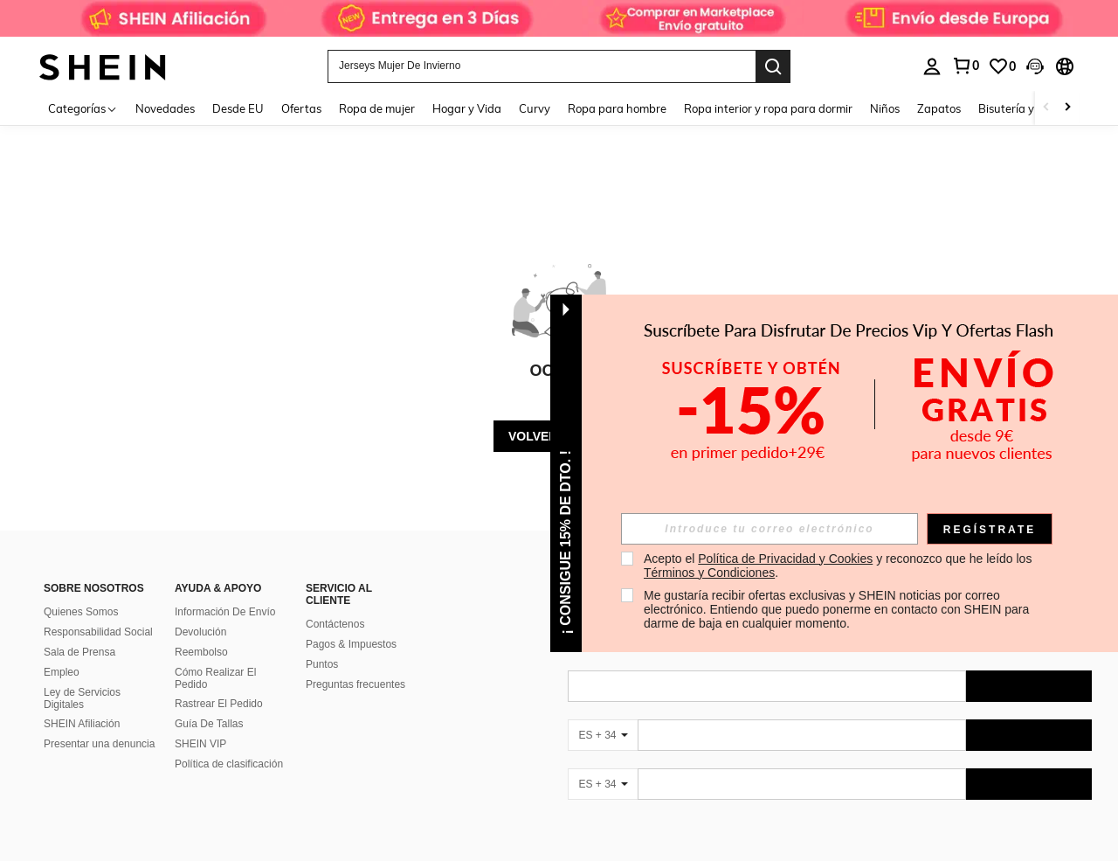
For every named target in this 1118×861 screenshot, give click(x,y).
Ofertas (301, 108)
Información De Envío (225, 612)
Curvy (534, 108)
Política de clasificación (229, 764)
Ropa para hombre (617, 108)
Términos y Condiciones (709, 573)
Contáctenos (335, 624)
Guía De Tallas (209, 724)
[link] (559, 21)
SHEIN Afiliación (82, 724)
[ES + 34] (603, 735)
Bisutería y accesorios (1034, 108)
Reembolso (201, 652)
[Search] (773, 66)
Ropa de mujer (377, 108)
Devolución (200, 632)
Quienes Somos (81, 612)
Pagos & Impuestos (351, 644)
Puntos (322, 664)
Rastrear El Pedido (219, 704)
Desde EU (238, 108)
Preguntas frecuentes (355, 684)
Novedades (165, 108)
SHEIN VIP (200, 744)
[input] (769, 529)
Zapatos (939, 108)
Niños (885, 108)
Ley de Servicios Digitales (82, 698)
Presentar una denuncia (99, 744)
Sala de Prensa (79, 652)
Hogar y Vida (466, 108)
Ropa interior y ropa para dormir (768, 108)
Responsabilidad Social (98, 632)
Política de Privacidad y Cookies (785, 559)
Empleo (61, 672)
